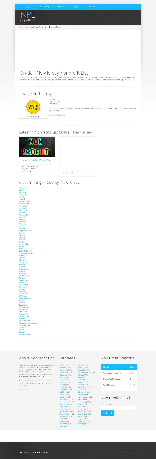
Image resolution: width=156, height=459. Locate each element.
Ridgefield (23, 208)
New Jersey (82, 402)
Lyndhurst (22, 291)
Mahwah (22, 271)
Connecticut (64, 373)
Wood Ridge (23, 285)
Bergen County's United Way (36, 159)
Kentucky (81, 385)
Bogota (22, 332)
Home (21, 27)
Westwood (23, 195)
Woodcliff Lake (24, 321)
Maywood (22, 249)
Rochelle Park (24, 204)
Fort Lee (22, 300)
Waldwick (22, 258)
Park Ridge (23, 210)
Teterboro (23, 327)
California (63, 370)
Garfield (22, 190)
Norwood (22, 219)
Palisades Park (24, 215)
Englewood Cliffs (25, 231)
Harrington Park (24, 316)
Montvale (22, 224)
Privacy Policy (24, 390)
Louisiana (63, 387)
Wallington (23, 296)
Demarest (22, 237)
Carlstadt (22, 289)
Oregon (81, 409)
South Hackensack (25, 251)
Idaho (80, 380)
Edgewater (23, 305)
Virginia (80, 419)
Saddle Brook (24, 201)
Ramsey (22, 264)
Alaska (62, 365)
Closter (21, 242)
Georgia (63, 377)
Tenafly (21, 197)
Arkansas (63, 368)
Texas (80, 416)
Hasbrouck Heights (26, 253)
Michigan (63, 392)
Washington (82, 421)
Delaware (63, 375)
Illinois (62, 382)
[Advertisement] (79, 152)
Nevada (80, 404)
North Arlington (24, 298)
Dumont (22, 235)
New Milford (23, 314)
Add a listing (131, 453)
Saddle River (23, 309)
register (34, 383)
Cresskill (22, 240)
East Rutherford (24, 334)
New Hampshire (65, 402)
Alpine (21, 246)
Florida (80, 375)
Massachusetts (83, 387)
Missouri (63, 394)
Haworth (22, 318)
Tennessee (63, 416)
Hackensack (23, 192)
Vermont (63, 421)
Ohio (79, 407)
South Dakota (83, 414)
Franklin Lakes (24, 276)
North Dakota (64, 399)
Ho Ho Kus (22, 273)
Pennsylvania (64, 412)
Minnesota (81, 392)
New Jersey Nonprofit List (34, 27)
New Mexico (64, 404)
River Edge (23, 206)
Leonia (21, 330)
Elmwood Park (24, 280)
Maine (80, 390)
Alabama (81, 365)
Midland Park (24, 269)
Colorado (81, 370)
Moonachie (23, 287)
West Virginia (82, 424)
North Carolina (83, 397)
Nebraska (81, 399)
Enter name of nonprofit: (109, 405)
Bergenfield (23, 244)
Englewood (23, 188)
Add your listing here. (57, 115)
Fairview (22, 303)
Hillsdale (22, 228)
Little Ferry (23, 312)
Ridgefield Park (24, 325)
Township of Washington (28, 323)
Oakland (22, 267)
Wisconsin (63, 424)
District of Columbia (85, 373)
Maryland (63, 390)
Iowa (62, 380)
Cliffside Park (24, 307)
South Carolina (65, 414)
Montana (63, 397)
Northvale (22, 222)
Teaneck (22, 199)
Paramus (22, 213)
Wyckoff (22, 255)
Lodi (20, 226)
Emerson (22, 233)
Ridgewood (23, 262)
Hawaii (80, 377)
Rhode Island (82, 412)
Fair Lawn (22, 278)
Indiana (80, 382)
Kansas (62, 385)
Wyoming (63, 426)
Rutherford (23, 294)
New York (63, 407)
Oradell (22, 217)
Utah (61, 419)
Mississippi (82, 394)
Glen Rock (22, 260)
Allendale (22, 282)
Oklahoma (63, 409)
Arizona (80, 368)
